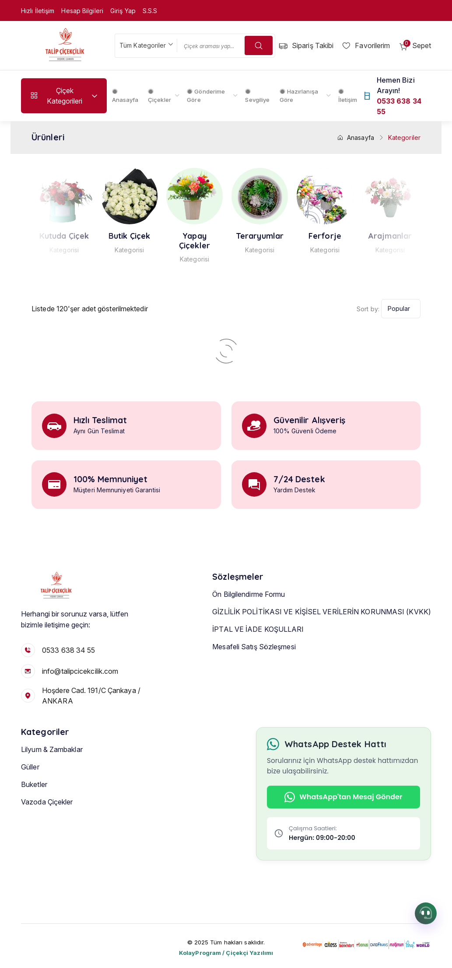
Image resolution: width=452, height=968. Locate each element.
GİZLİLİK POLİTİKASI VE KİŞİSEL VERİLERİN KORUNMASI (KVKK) (321, 626)
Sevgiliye (257, 96)
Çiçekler (159, 96)
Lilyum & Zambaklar (52, 764)
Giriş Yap (123, 10)
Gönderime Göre (206, 96)
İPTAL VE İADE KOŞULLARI (258, 643)
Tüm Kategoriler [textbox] (142, 45)
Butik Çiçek (166, 236)
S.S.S (150, 10)
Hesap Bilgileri (82, 10)
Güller (30, 781)
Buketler (34, 799)
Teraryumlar (297, 236)
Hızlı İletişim (37, 10)
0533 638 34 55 (68, 650)
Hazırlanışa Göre (299, 96)
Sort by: (368, 309)
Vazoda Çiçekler (36, 240)
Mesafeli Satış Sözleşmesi (254, 661)
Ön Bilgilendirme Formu (248, 608)
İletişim (347, 96)
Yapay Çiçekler (231, 240)
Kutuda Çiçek (101, 236)
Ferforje (362, 236)
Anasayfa (125, 96)
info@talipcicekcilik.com (80, 671)
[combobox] (146, 46)
